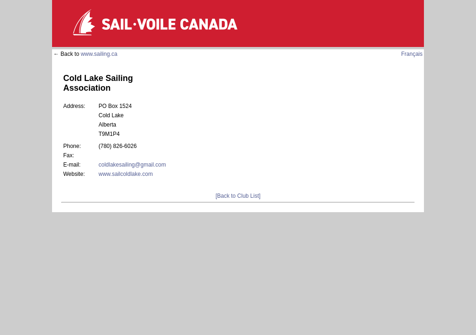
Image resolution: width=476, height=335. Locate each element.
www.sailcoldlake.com (126, 174)
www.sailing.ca (99, 54)
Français (412, 54)
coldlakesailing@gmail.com (132, 164)
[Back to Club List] (238, 196)
